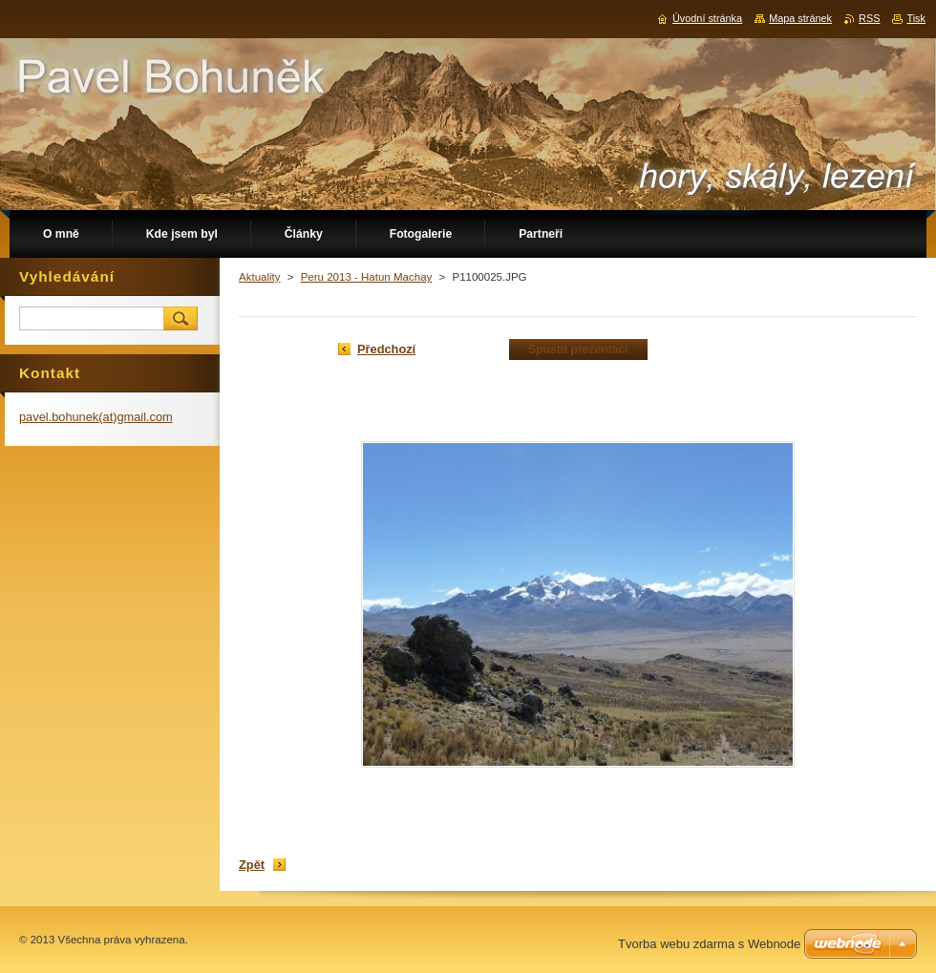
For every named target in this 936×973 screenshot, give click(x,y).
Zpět (252, 864)
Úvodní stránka (707, 18)
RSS (869, 18)
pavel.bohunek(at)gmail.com (96, 417)
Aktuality (260, 277)
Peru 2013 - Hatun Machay (367, 277)
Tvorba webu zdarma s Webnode (709, 944)
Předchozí (386, 349)
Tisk (915, 18)
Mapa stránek (800, 18)
